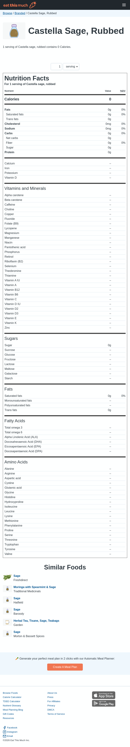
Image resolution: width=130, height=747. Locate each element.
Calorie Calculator (12, 697)
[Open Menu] (124, 5)
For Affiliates (53, 701)
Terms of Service (56, 714)
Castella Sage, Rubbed (76, 31)
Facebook (10, 727)
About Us (52, 693)
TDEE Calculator (11, 701)
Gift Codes (8, 714)
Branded (20, 13)
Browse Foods (10, 693)
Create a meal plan (65, 666)
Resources (8, 718)
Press (50, 697)
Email (8, 736)
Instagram (10, 732)
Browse (7, 13)
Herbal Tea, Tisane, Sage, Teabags (36, 620)
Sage (17, 575)
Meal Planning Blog (13, 709)
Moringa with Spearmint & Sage (35, 587)
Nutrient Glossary (12, 705)
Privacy (51, 705)
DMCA (50, 709)
